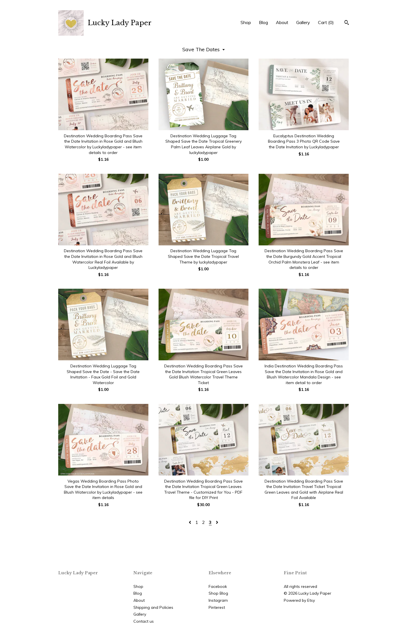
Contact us (143, 621)
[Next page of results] (217, 522)
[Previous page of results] (190, 522)
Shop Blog (218, 593)
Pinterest (217, 607)
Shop (246, 22)
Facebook (218, 586)
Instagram (218, 600)
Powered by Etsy (299, 600)
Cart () (326, 22)
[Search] (347, 23)
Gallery (303, 22)
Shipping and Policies (153, 607)
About (282, 22)
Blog (263, 22)
